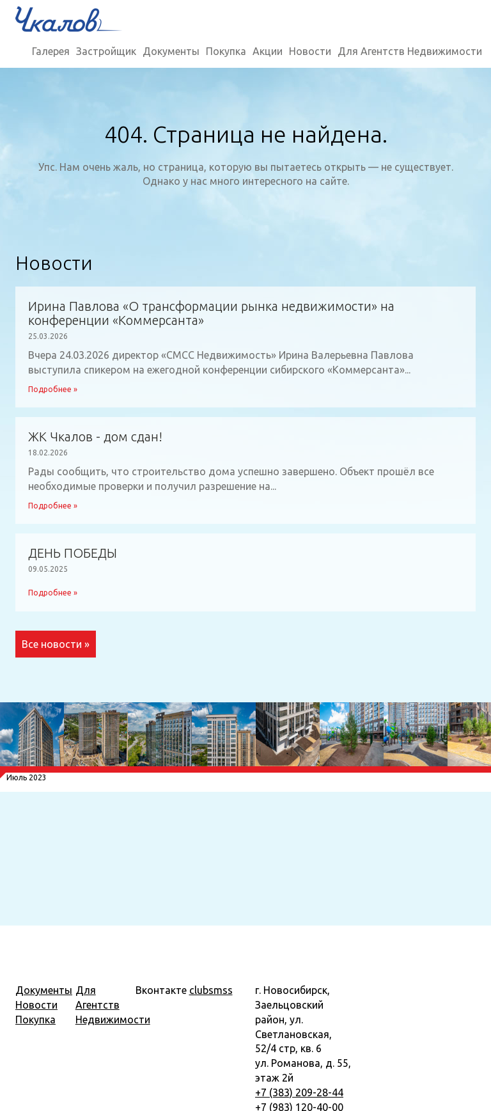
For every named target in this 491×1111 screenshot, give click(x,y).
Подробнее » (52, 389)
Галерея (51, 51)
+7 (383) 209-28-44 (299, 1092)
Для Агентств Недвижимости (410, 51)
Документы (171, 51)
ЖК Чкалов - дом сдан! (95, 437)
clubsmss (211, 990)
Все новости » (56, 644)
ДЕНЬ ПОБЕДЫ (72, 553)
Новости (310, 51)
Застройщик (106, 51)
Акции (268, 51)
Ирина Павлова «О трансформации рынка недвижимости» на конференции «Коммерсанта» (211, 313)
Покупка (226, 51)
